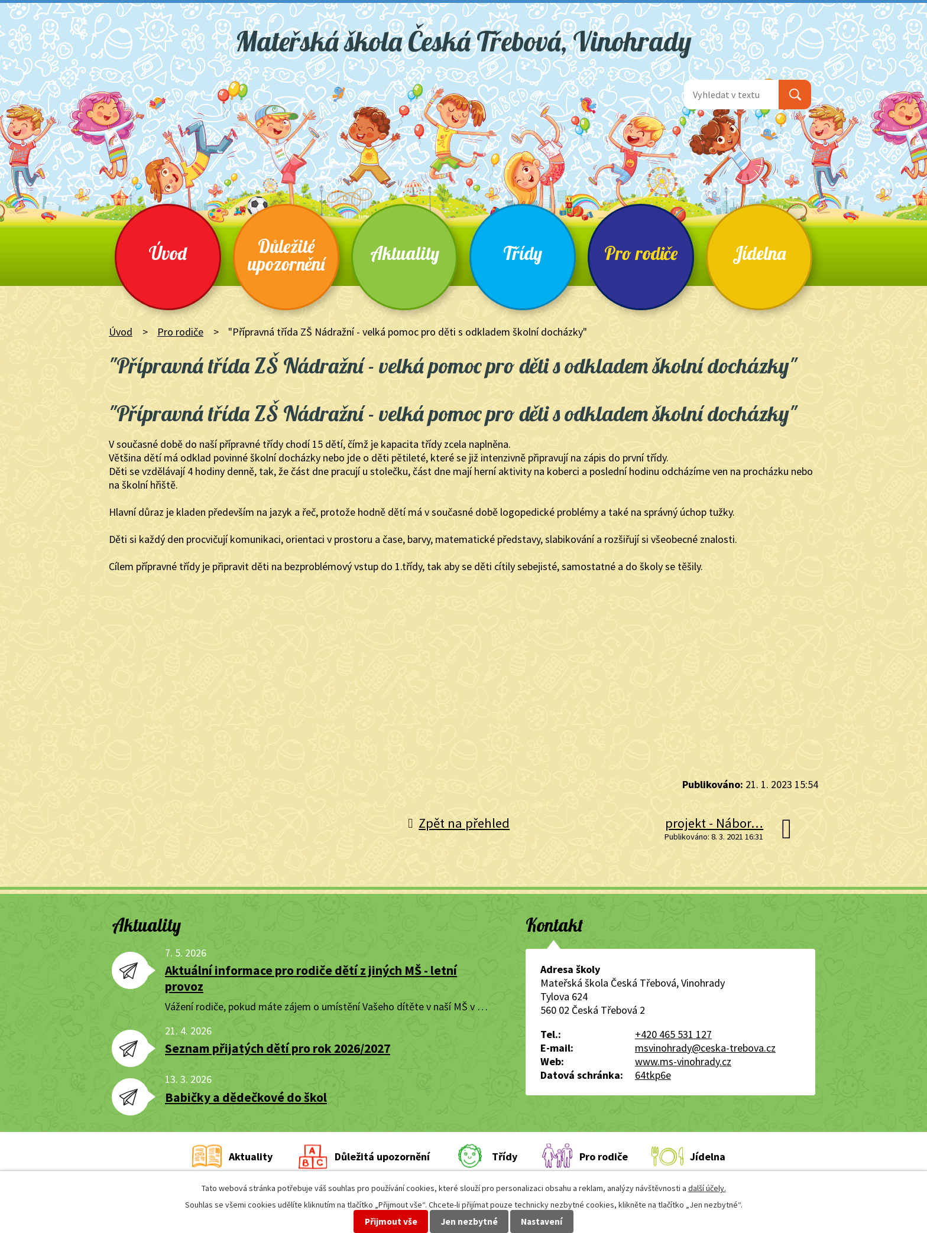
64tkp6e (653, 1075)
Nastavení (541, 1221)
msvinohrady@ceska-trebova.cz (705, 1048)
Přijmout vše (391, 1221)
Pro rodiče (641, 253)
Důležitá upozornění (382, 1156)
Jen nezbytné (469, 1221)
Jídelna (759, 253)
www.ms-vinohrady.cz (683, 1061)
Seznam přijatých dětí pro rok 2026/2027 (277, 1048)
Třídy (522, 253)
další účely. (707, 1188)
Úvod (168, 253)
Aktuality (404, 253)
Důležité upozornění (286, 255)
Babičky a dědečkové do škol (246, 1097)
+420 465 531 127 (673, 1034)
